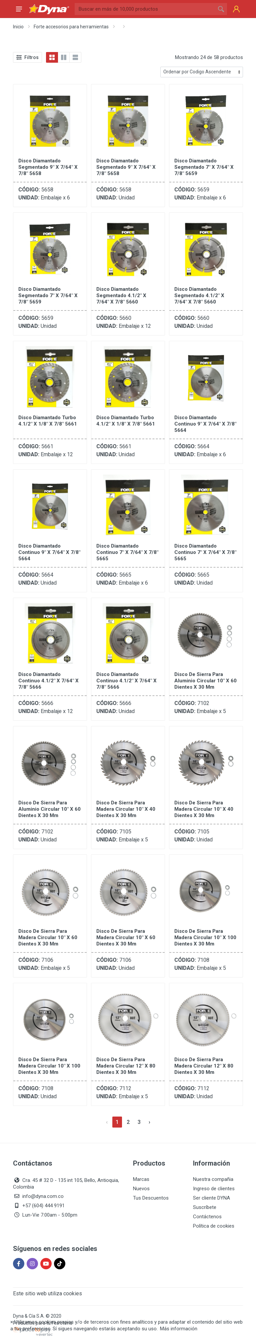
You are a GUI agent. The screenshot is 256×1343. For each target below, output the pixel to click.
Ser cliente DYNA (211, 1198)
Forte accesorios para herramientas (71, 26)
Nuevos (141, 1189)
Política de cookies (213, 1226)
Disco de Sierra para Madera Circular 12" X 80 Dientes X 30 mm (125, 1066)
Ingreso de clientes (214, 1189)
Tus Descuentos (151, 1198)
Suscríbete (204, 1207)
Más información (178, 1329)
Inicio (18, 26)
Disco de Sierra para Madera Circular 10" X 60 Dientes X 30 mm (47, 937)
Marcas (141, 1179)
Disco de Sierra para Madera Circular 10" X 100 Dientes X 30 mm (205, 937)
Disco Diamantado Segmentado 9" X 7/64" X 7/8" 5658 (48, 167)
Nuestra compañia (213, 1179)
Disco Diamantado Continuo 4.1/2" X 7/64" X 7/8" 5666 (48, 680)
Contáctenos (207, 1217)
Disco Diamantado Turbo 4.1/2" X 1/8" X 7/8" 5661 (47, 421)
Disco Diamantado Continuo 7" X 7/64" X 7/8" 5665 (127, 552)
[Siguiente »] (149, 1122)
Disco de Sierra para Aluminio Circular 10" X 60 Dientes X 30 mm (205, 680)
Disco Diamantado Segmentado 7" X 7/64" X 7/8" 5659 (204, 167)
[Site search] (145, 9)
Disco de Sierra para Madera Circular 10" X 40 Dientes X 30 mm (125, 809)
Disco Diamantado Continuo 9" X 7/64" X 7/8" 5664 (205, 424)
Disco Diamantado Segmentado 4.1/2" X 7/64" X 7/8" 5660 (121, 295)
